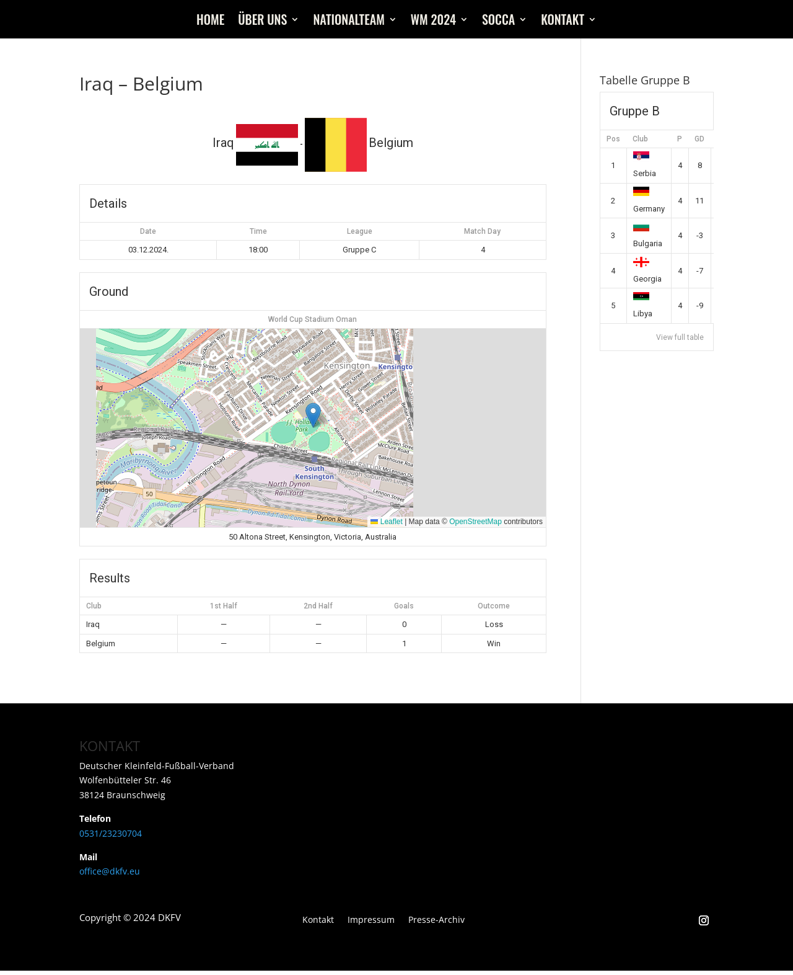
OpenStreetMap (475, 521)
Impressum (371, 920)
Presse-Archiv (436, 920)
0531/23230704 (110, 833)
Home (210, 22)
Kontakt (562, 22)
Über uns (262, 22)
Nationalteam (348, 22)
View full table (680, 337)
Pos (613, 139)
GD (699, 139)
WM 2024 (433, 22)
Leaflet (386, 521)
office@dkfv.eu (109, 871)
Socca (498, 22)
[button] (313, 415)
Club (640, 139)
